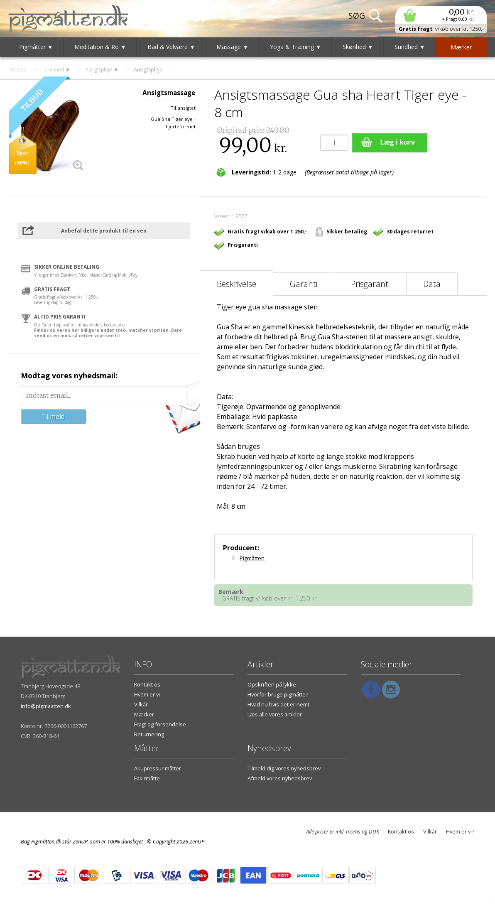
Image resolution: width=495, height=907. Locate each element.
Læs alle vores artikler (275, 714)
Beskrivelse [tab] (236, 283)
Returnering (149, 734)
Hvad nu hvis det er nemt (278, 704)
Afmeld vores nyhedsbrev (280, 778)
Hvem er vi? (460, 831)
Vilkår (141, 704)
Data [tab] (432, 283)
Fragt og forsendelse (160, 724)
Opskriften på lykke (272, 684)
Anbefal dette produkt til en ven (104, 230)
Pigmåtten (252, 558)
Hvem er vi (147, 694)
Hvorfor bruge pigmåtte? (278, 694)
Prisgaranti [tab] (370, 283)
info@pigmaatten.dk (46, 706)
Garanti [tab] (303, 283)
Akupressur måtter (157, 768)
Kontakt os (147, 684)
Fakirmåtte (147, 778)
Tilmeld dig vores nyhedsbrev (284, 768)
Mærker (144, 714)
